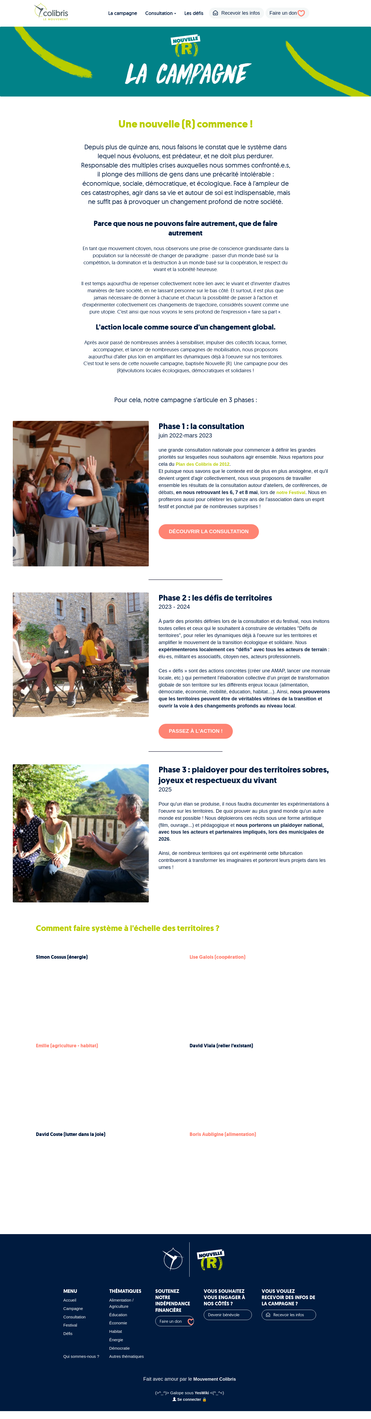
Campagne (74, 1310)
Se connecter (187, 1407)
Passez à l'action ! (199, 732)
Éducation (112, 1316)
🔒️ (205, 1407)
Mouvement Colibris (214, 1387)
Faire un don (283, 13)
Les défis (193, 13)
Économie (112, 1324)
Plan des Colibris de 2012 (205, 464)
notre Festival (292, 492)
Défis (68, 1335)
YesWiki (202, 1400)
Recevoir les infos (236, 13)
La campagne (122, 13)
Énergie (110, 1341)
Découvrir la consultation (213, 532)
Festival (70, 1326)
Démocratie (114, 1349)
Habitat (110, 1333)
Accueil (70, 1301)
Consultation (160, 13)
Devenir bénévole (217, 1316)
